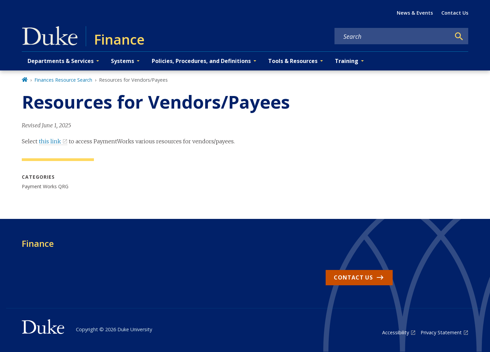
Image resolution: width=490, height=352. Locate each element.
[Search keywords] (393, 36)
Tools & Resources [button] (292, 61)
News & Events (415, 13)
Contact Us (454, 13)
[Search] (459, 36)
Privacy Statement (441, 332)
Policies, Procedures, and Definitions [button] (201, 61)
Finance (38, 243)
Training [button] (346, 61)
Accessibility (395, 332)
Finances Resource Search (63, 80)
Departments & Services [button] (61, 61)
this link (50, 141)
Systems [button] (122, 61)
